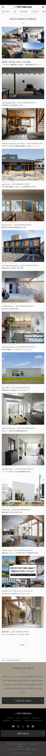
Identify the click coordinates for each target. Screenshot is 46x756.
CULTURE (24, 12)
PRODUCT (17, 720)
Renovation (22, 676)
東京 (4, 676)
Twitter (23, 726)
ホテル (27, 688)
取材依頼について (22, 746)
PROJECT (35, 12)
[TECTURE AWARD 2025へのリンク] (23, 2)
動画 (15, 680)
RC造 (21, 688)
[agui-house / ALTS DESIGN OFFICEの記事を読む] (23, 165)
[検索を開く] (3, 7)
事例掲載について (23, 744)
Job (37, 684)
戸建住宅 (35, 680)
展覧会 (21, 680)
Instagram (18, 726)
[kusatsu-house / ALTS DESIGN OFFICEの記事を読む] (23, 205)
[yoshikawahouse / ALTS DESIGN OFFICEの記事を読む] (23, 287)
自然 (16, 684)
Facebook (28, 726)
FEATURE (5, 12)
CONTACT (35, 749)
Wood (41, 676)
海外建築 (30, 676)
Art (30, 680)
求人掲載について (35, 744)
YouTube (10, 680)
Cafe (36, 688)
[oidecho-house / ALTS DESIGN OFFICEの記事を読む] (23, 531)
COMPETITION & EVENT (33, 720)
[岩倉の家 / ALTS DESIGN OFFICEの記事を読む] (23, 612)
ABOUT (10, 749)
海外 (25, 680)
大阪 (40, 688)
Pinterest (33, 726)
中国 (16, 688)
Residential (26, 684)
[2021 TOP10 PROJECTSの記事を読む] (23, 571)
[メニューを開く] (43, 7)
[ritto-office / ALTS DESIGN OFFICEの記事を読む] (23, 368)
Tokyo (37, 676)
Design (41, 680)
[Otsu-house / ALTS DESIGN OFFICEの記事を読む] (23, 490)
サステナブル (9, 684)
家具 (31, 688)
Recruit (7, 688)
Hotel (12, 688)
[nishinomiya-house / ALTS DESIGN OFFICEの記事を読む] (23, 409)
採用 (40, 684)
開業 (32, 684)
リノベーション (13, 676)
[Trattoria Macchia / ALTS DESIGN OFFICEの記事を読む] (23, 327)
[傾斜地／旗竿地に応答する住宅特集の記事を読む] (23, 42)
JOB (14, 12)
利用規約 (28, 749)
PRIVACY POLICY (18, 749)
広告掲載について (11, 744)
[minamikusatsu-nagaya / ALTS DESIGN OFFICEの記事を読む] (23, 246)
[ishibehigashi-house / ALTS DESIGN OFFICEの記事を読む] (23, 83)
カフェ (23, 692)
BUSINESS (7, 720)
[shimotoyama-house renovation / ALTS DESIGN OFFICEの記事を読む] (23, 124)
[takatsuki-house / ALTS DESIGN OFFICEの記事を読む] (23, 449)
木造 (4, 680)
